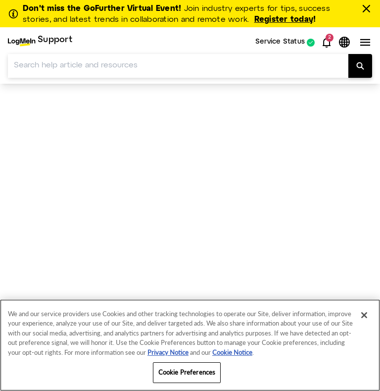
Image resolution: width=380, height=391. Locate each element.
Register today (283, 19)
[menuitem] (40, 42)
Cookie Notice (232, 352)
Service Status (280, 42)
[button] (326, 43)
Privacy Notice (168, 352)
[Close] (364, 315)
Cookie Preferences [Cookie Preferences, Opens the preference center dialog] (186, 372)
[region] (190, 345)
